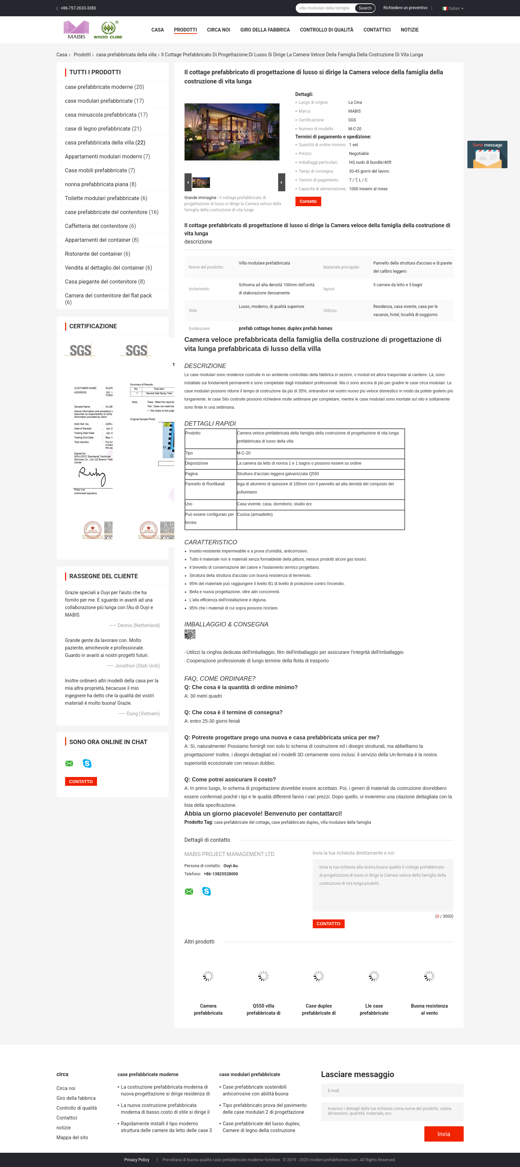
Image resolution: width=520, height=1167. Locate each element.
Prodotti (185, 30)
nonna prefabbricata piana (97, 184)
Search (365, 8)
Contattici (377, 30)
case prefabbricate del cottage (241, 822)
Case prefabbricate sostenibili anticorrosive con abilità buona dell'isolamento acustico (256, 1091)
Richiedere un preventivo (405, 7)
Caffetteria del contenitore (96, 226)
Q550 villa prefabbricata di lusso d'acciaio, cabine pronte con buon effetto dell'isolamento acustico (264, 1009)
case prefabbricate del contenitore (106, 212)
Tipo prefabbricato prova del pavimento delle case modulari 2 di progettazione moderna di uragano (265, 1110)
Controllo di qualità (326, 30)
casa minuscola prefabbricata (101, 115)
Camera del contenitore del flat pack (108, 295)
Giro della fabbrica (265, 30)
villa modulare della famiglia (346, 822)
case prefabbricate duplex (294, 822)
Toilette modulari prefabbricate (102, 198)
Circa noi (218, 30)
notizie (410, 30)
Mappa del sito (72, 1137)
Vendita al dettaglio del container (104, 268)
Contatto (308, 201)
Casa (158, 30)
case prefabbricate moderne (99, 87)
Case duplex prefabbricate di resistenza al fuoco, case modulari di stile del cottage (319, 1009)
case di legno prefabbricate (98, 128)
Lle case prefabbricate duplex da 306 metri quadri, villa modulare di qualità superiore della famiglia (374, 1009)
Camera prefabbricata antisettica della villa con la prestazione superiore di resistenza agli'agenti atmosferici (208, 1009)
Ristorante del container (93, 254)
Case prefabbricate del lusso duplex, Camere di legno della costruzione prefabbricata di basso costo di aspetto (265, 1128)
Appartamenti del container (98, 240)
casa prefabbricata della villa (126, 54)
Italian (456, 8)
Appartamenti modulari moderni (103, 156)
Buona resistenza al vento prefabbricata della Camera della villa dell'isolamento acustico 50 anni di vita (429, 1009)
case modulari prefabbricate (99, 101)
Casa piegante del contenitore (101, 281)
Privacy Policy (136, 1160)
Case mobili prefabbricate (96, 170)
